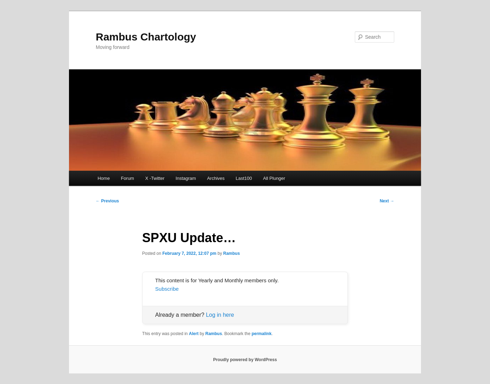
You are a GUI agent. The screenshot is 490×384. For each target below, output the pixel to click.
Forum (127, 178)
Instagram (186, 178)
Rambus (231, 253)
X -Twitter (154, 178)
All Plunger (274, 178)
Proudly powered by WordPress (245, 359)
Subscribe (167, 289)
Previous (107, 201)
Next (387, 201)
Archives (216, 178)
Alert (194, 333)
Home (104, 178)
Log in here (220, 315)
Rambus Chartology (146, 37)
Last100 (244, 178)
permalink (262, 333)
